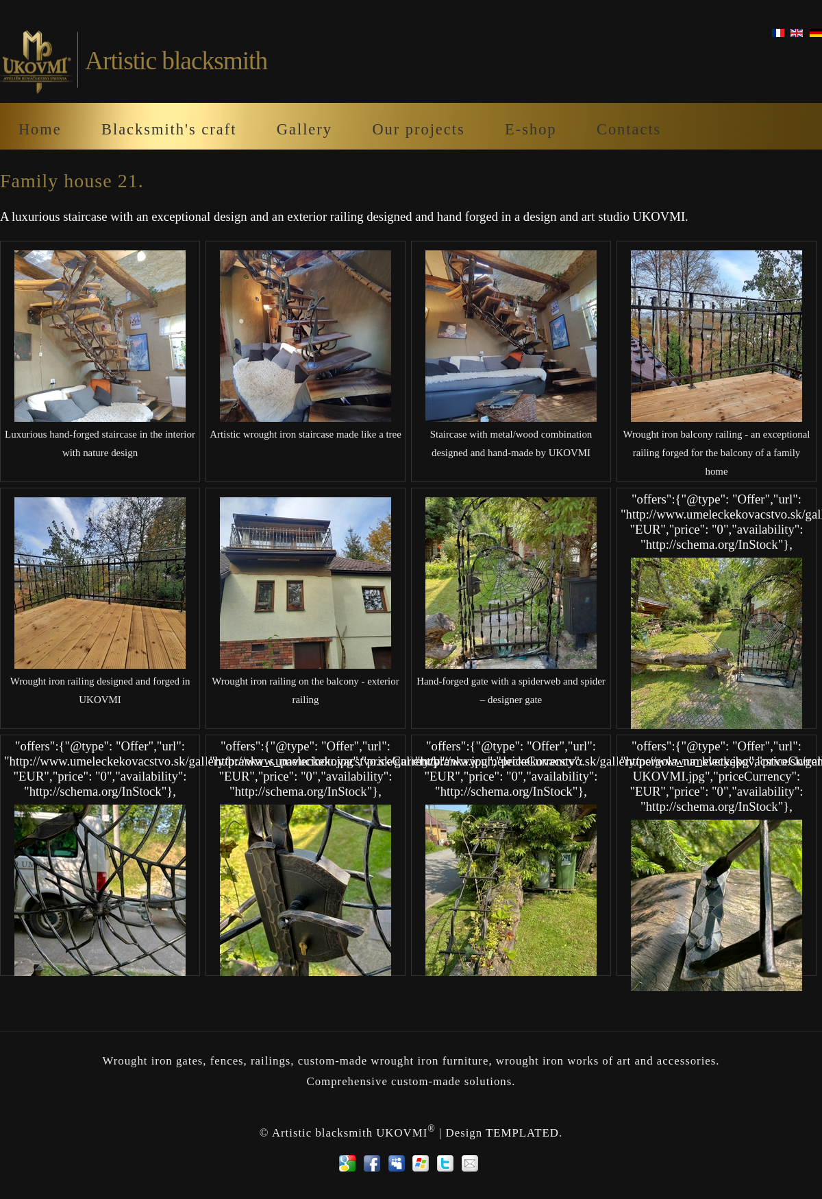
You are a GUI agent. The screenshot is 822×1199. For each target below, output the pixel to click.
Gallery (304, 129)
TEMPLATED (522, 1132)
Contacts (629, 129)
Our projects (418, 129)
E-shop (530, 129)
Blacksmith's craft (168, 129)
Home (40, 129)
